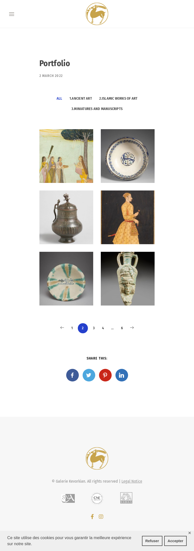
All (59, 98)
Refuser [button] (152, 541)
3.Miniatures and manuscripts (97, 109)
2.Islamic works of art (118, 98)
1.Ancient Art (80, 98)
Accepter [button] (175, 541)
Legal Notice (132, 481)
